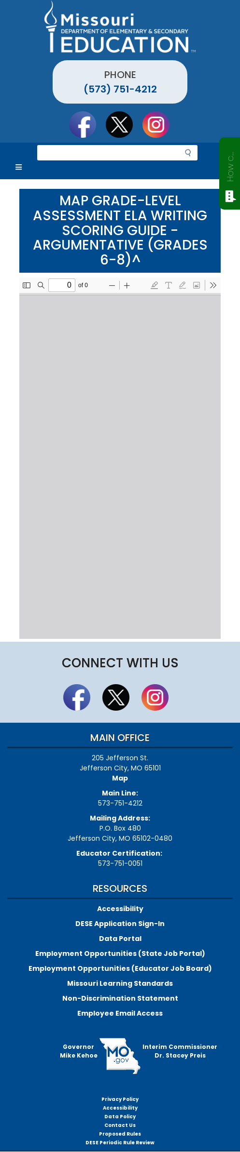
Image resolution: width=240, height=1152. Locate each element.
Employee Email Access (120, 1013)
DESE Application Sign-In (120, 923)
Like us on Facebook (87, 124)
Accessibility (120, 909)
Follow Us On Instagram (160, 124)
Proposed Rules (120, 1134)
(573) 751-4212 (120, 89)
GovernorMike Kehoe (79, 1051)
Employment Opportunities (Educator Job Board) (120, 968)
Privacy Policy (120, 1099)
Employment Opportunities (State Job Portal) (120, 953)
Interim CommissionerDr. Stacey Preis (179, 1051)
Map (120, 778)
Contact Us (120, 1125)
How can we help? (230, 165)
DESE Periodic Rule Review (120, 1142)
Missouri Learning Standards (120, 983)
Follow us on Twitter (123, 124)
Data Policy (120, 1116)
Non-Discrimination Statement (120, 998)
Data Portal (120, 938)
